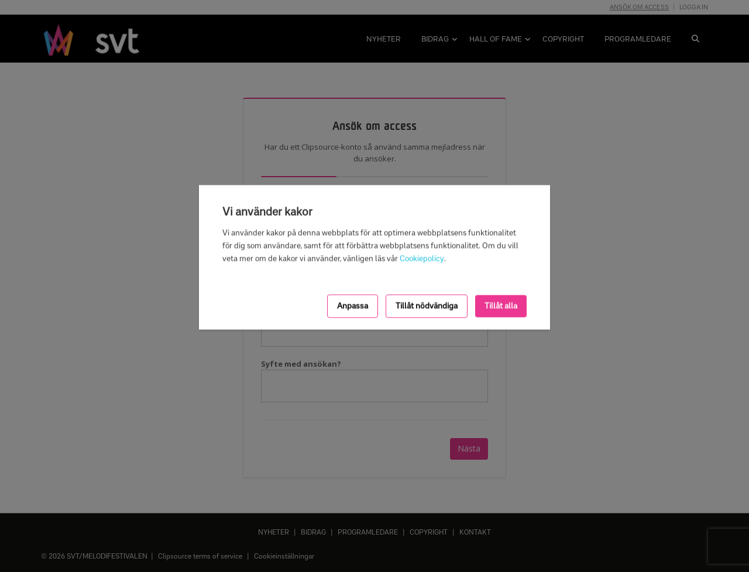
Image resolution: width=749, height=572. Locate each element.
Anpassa (352, 306)
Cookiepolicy (422, 258)
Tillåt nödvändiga (427, 306)
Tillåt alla (501, 306)
